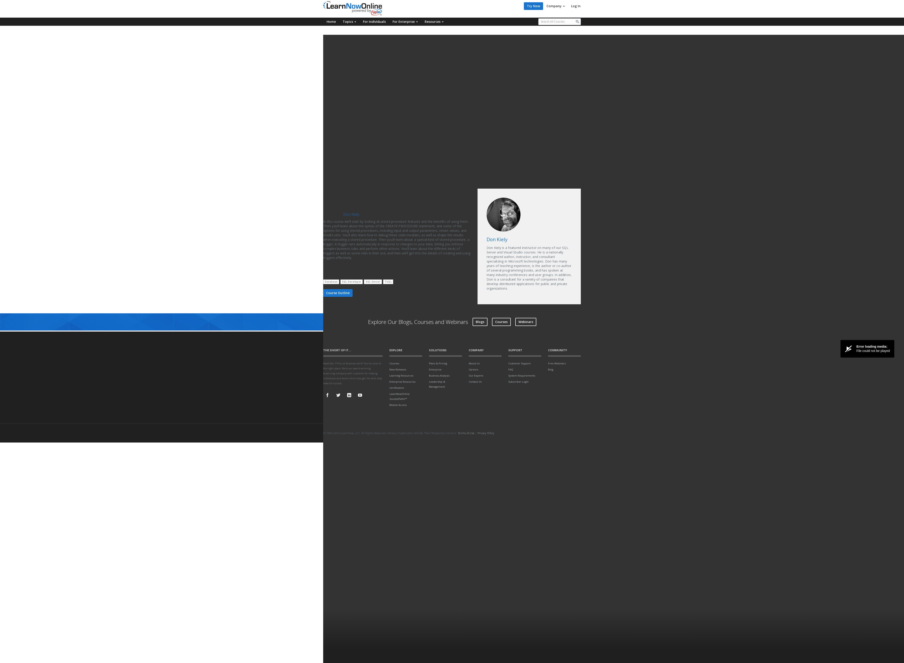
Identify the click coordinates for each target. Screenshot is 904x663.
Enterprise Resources (402, 381)
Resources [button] (434, 21)
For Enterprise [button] (405, 21)
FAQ (510, 369)
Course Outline (338, 293)
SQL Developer (351, 281)
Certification (396, 387)
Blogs (480, 322)
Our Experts (476, 375)
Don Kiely (351, 214)
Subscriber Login (518, 381)
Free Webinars (557, 363)
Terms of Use (466, 433)
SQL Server (373, 281)
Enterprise (435, 369)
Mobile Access (398, 405)
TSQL (388, 281)
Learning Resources (401, 375)
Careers (473, 369)
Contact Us (475, 381)
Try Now (533, 6)
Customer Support (519, 363)
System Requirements (521, 375)
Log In (576, 6)
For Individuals (374, 21)
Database (331, 281)
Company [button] (555, 6)
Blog (550, 369)
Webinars (525, 322)
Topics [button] (349, 21)
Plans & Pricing (438, 363)
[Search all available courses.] (559, 21)
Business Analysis (439, 375)
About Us (474, 363)
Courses (501, 322)
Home (331, 21)
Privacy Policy (486, 433)
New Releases (397, 369)
